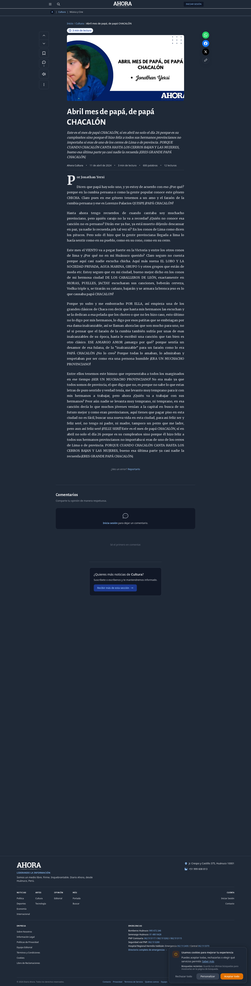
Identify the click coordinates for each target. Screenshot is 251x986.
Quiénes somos (152, 981)
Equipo (164, 981)
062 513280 (154, 942)
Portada (77, 898)
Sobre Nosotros (24, 931)
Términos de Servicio (133, 981)
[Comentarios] (44, 63)
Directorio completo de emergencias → (147, 949)
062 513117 (149, 938)
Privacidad (117, 981)
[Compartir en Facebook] (205, 43)
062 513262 (163, 938)
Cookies (20, 957)
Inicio (70, 23)
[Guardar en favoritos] (44, 53)
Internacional (23, 914)
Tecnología (40, 903)
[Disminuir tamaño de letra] (44, 43)
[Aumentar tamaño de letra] (44, 35)
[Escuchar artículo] (44, 74)
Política (20, 898)
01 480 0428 (155, 934)
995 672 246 (155, 930)
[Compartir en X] (205, 51)
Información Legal (26, 936)
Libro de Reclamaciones (28, 963)
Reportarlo (134, 469)
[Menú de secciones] (50, 4)
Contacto (229, 903)
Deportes (21, 903)
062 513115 (176, 938)
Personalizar (208, 976)
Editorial (58, 898)
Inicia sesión (110, 523)
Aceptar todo (231, 976)
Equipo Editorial (24, 947)
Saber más (208, 961)
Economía (21, 908)
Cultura (62, 12)
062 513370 (203, 946)
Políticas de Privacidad (28, 942)
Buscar (76, 903)
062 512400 (183, 946)
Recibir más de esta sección (115, 588)
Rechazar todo (183, 976)
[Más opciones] (44, 84)
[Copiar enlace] (205, 60)
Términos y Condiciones (28, 952)
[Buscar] (58, 4)
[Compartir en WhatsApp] (205, 35)
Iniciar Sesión (193, 4)
